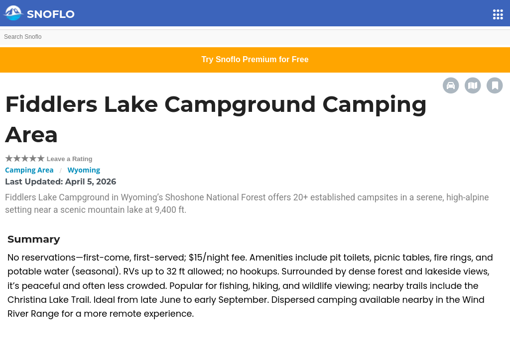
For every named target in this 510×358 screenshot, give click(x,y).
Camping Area (29, 170)
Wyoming (84, 170)
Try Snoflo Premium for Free (254, 59)
